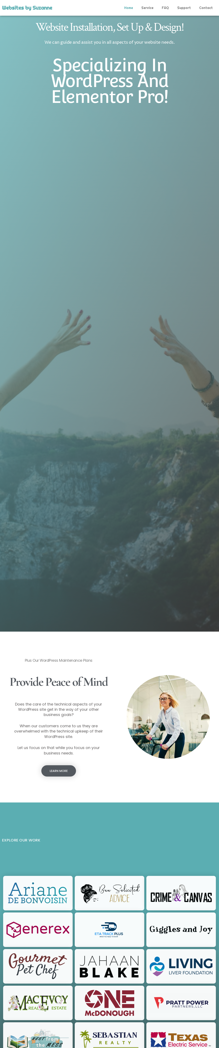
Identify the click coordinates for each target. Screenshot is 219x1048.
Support (184, 8)
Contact (206, 8)
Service (147, 8)
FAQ (165, 8)
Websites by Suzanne (27, 8)
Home (128, 8)
